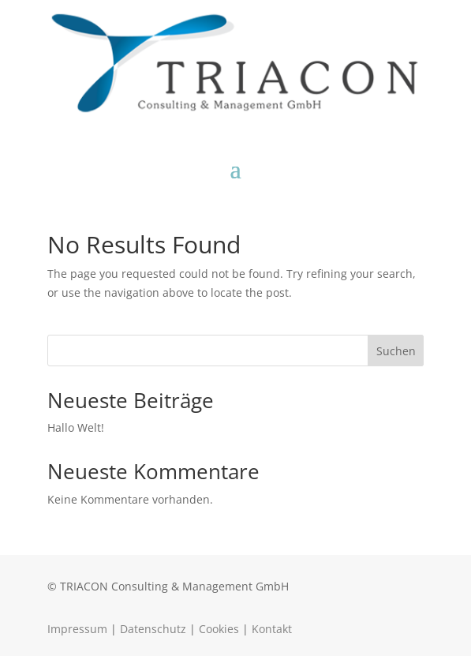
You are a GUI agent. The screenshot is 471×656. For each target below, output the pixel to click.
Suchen (396, 350)
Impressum (77, 628)
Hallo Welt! (75, 427)
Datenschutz (153, 628)
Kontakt (272, 628)
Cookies (219, 628)
